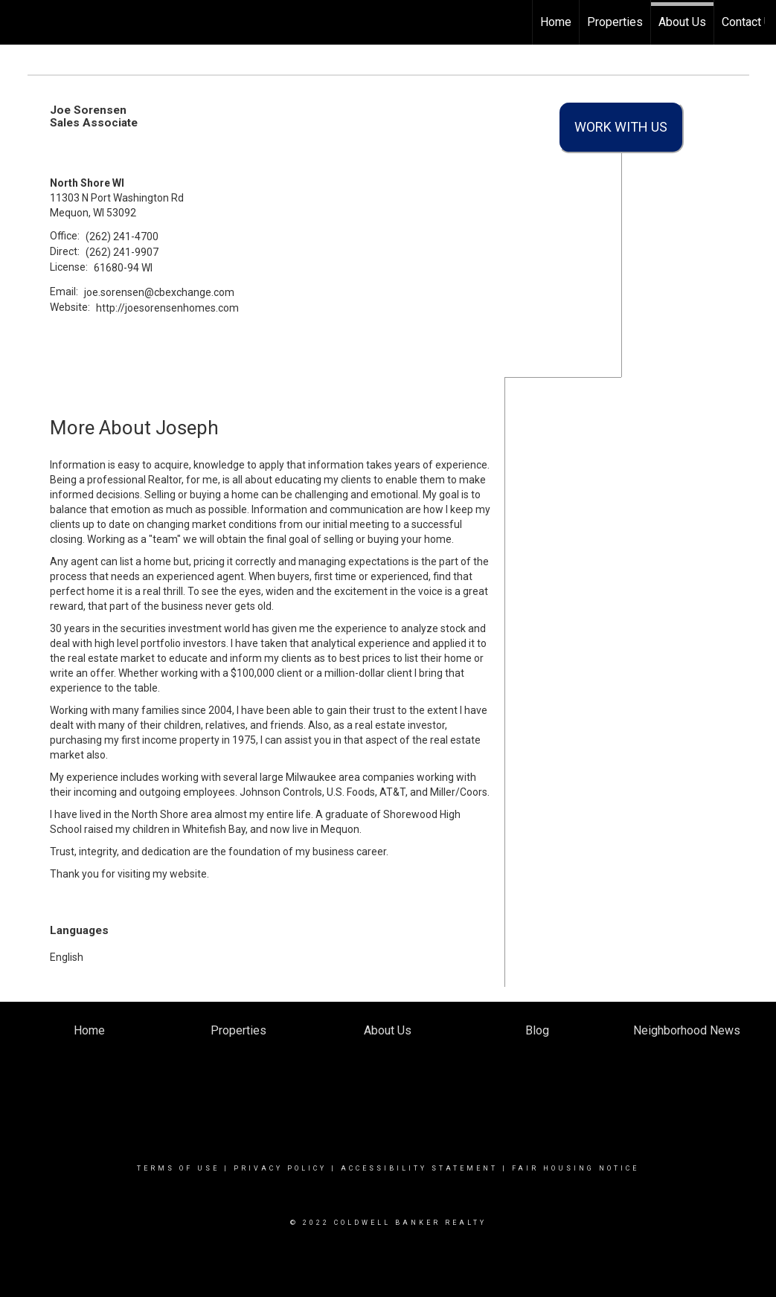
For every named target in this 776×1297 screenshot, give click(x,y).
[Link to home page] (19, 22)
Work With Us (620, 127)
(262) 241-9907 (122, 252)
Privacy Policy (280, 1168)
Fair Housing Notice (575, 1168)
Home (555, 22)
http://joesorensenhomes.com (167, 308)
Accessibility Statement (419, 1168)
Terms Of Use (178, 1168)
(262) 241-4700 (122, 236)
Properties (615, 22)
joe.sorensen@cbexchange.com (159, 292)
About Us (682, 22)
